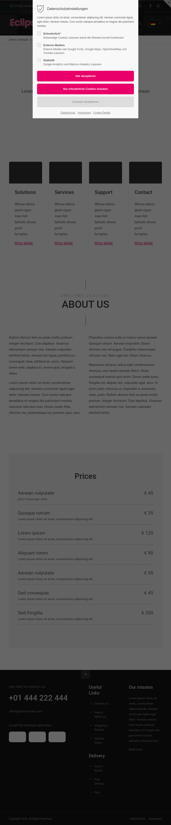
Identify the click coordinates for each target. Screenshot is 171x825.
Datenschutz (68, 112)
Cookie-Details (101, 112)
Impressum (84, 112)
